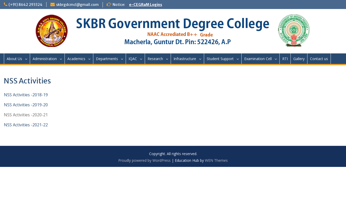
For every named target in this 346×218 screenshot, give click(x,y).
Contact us (319, 58)
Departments (107, 58)
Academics (76, 58)
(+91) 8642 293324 (25, 4)
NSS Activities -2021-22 (26, 125)
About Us (14, 58)
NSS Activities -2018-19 (26, 95)
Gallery (299, 58)
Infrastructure (185, 58)
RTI (285, 58)
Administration (45, 58)
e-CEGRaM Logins (145, 4)
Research (155, 58)
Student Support (220, 58)
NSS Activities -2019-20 (26, 105)
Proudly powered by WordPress (144, 160)
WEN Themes (216, 160)
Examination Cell (258, 58)
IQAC (133, 58)
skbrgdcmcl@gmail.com (77, 4)
